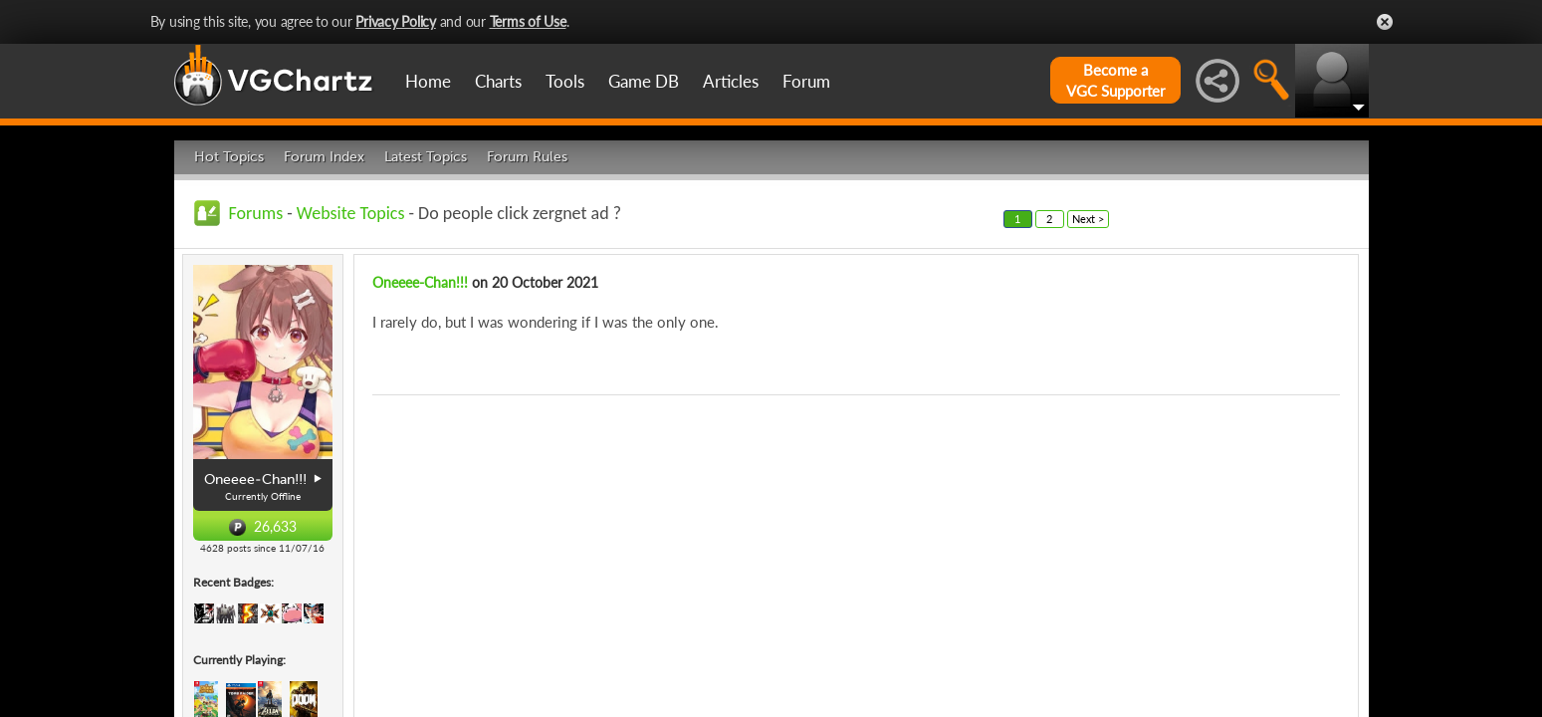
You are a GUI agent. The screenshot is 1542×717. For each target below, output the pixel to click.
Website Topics (351, 213)
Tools (565, 81)
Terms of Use (528, 21)
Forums (256, 213)
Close (1385, 22)
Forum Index (324, 156)
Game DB (643, 81)
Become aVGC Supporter (1115, 80)
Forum (806, 81)
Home (428, 81)
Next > (1088, 218)
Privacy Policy (395, 21)
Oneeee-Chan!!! (420, 282)
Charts (498, 81)
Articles (731, 81)
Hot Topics (229, 156)
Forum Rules (527, 156)
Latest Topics (425, 156)
